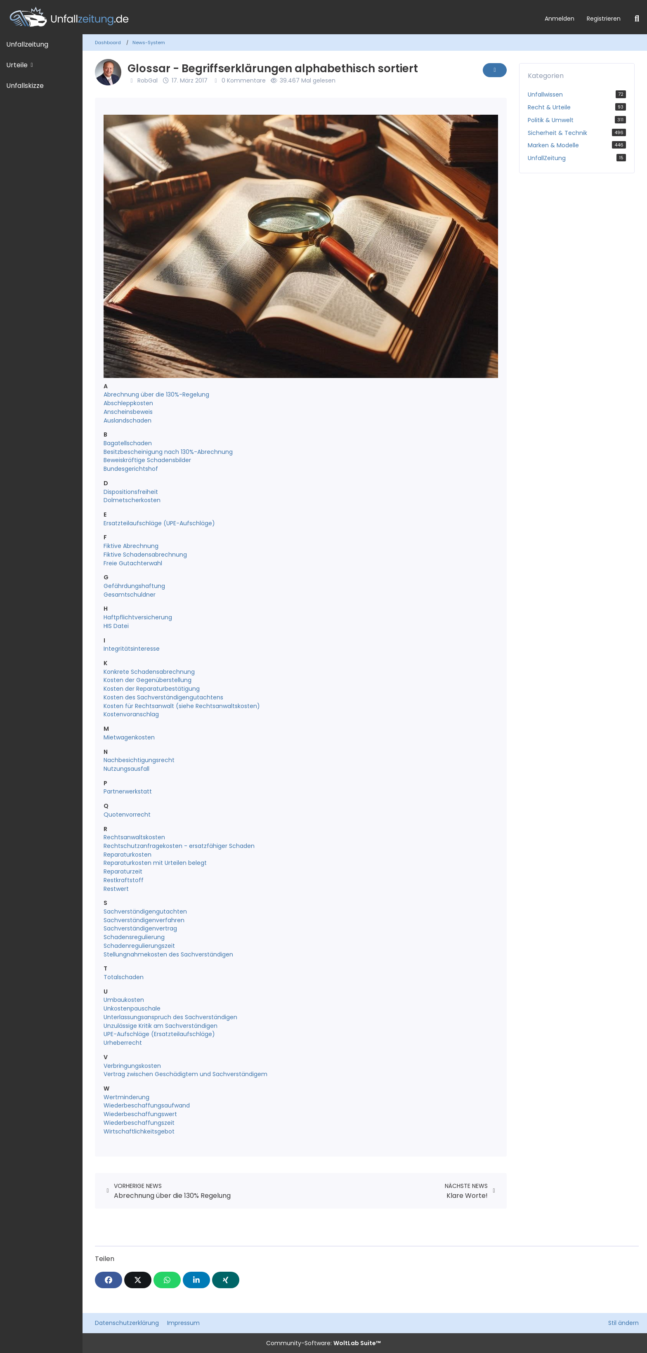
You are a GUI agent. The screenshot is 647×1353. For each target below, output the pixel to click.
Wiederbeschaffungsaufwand (147, 1105)
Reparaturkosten (127, 854)
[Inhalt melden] (495, 70)
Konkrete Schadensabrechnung (149, 672)
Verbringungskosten (132, 1066)
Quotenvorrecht (127, 814)
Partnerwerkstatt (128, 791)
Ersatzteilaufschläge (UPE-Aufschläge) (159, 523)
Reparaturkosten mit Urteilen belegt (155, 863)
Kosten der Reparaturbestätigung (152, 689)
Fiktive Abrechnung (131, 546)
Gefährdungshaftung (134, 586)
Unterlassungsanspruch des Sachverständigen (170, 1017)
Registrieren (604, 18)
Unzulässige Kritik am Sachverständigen (160, 1026)
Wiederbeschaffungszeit (139, 1123)
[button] (196, 1280)
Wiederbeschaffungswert (140, 1114)
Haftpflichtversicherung (138, 617)
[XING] (225, 1280)
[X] (137, 1280)
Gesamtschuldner (130, 594)
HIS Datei (116, 626)
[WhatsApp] (167, 1280)
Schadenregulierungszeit (139, 946)
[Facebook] (108, 1280)
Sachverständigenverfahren (144, 920)
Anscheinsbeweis (128, 412)
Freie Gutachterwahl (133, 563)
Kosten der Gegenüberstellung (147, 680)
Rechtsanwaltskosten (134, 837)
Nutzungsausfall (126, 769)
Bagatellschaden (128, 443)
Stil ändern (623, 1323)
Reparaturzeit (123, 871)
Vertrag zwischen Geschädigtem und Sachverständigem (185, 1074)
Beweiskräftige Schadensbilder (147, 460)
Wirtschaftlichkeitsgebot (139, 1131)
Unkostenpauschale (132, 1008)
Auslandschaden (127, 420)
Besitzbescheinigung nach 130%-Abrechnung (168, 452)
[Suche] (637, 18)
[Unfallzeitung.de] (269, 17)
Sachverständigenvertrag (140, 928)
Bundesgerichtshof (131, 469)
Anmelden (559, 18)
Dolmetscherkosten (132, 500)
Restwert (116, 889)
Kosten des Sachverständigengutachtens (163, 697)
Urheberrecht (123, 1043)
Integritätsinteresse (132, 649)
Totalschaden (124, 977)
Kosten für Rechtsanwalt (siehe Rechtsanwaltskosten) (182, 706)
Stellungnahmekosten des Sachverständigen (168, 954)
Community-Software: (323, 1343)
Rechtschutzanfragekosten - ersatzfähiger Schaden (179, 846)
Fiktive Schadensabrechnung (145, 554)
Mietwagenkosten (129, 737)
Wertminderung (126, 1097)
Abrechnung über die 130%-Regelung (156, 394)
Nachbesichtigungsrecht (139, 760)
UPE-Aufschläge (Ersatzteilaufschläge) (159, 1034)
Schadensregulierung (134, 937)
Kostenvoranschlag (131, 714)
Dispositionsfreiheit (131, 492)
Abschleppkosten (128, 403)
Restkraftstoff (124, 880)
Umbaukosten (124, 1000)
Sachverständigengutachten (145, 911)
